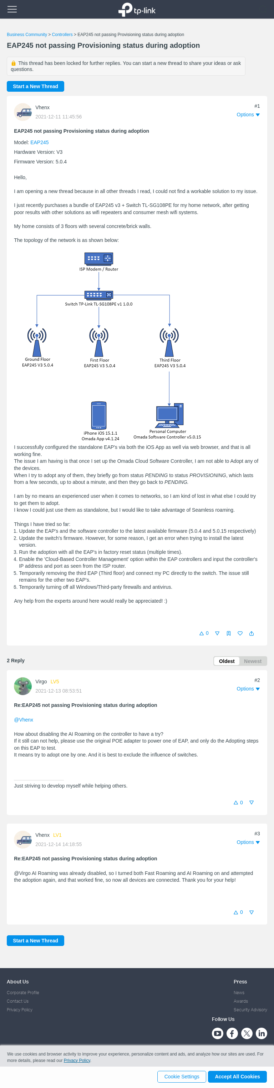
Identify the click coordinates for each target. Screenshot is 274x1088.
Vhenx (42, 107)
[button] (251, 633)
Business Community (27, 34)
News (239, 992)
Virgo (41, 682)
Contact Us (18, 1001)
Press (240, 981)
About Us (18, 981)
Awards (241, 1001)
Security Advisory (250, 1010)
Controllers (62, 34)
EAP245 (39, 142)
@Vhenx (23, 721)
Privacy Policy (19, 1010)
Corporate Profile (23, 992)
